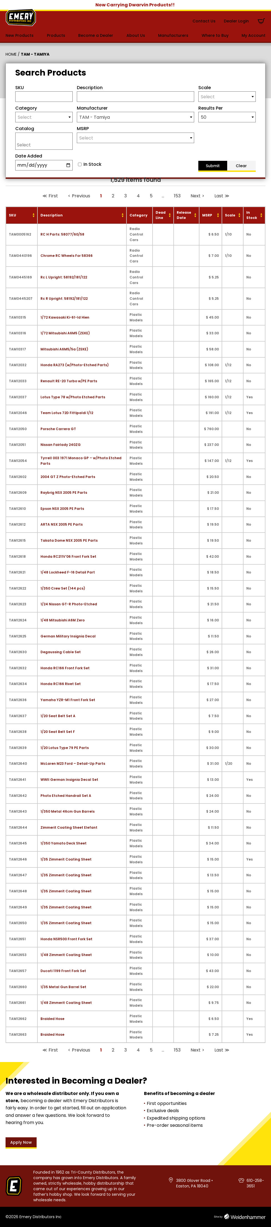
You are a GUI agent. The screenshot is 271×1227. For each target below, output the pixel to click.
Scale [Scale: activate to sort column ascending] (230, 215)
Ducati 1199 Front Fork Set (63, 970)
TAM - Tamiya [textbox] (94, 117)
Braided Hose (52, 1018)
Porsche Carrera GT (58, 429)
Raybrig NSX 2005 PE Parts (63, 492)
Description (90, 87)
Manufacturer (92, 108)
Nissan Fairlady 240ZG (60, 444)
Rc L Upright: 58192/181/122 (63, 277)
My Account (253, 35)
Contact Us (204, 21)
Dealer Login (236, 21)
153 (177, 196)
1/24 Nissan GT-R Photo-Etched (68, 604)
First (53, 196)
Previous (81, 196)
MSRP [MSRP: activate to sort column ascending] (207, 215)
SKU (19, 87)
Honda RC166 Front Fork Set (65, 668)
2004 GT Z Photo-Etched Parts (67, 476)
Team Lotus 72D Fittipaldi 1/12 (66, 412)
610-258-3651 (255, 1183)
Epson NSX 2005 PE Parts (62, 508)
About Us (135, 35)
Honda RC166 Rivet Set (60, 683)
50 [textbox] (203, 117)
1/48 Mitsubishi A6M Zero (62, 620)
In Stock (92, 164)
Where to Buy (215, 35)
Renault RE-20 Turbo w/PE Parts (68, 381)
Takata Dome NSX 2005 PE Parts (69, 540)
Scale (204, 87)
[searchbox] (45, 144)
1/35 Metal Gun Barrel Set (63, 987)
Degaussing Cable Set (60, 652)
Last (218, 196)
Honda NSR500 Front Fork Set (66, 939)
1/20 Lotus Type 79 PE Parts (64, 747)
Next (196, 196)
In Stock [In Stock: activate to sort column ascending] (251, 215)
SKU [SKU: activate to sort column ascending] (12, 215)
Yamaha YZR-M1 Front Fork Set (67, 700)
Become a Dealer (95, 35)
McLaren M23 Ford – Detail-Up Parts (72, 763)
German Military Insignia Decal (68, 636)
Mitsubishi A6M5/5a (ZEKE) (64, 349)
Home (11, 54)
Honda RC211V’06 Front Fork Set (68, 556)
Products (56, 35)
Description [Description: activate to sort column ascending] (51, 215)
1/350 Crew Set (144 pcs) (62, 588)
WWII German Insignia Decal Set (69, 779)
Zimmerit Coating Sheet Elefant (68, 827)
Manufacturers (173, 35)
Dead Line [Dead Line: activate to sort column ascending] (161, 215)
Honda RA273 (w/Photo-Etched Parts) (74, 365)
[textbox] (227, 97)
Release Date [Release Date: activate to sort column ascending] (184, 215)
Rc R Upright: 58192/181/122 (64, 298)
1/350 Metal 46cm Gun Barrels (67, 811)
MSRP (83, 128)
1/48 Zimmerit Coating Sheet (66, 954)
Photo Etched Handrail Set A (65, 795)
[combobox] (227, 96)
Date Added (28, 156)
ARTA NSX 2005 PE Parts (61, 524)
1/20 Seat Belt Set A (57, 716)
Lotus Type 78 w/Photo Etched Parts (72, 397)
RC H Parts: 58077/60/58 (62, 234)
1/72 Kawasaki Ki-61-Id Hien (64, 317)
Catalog (24, 128)
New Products (20, 35)
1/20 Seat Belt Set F (57, 731)
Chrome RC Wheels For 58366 (66, 255)
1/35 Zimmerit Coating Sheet (66, 859)
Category (26, 108)
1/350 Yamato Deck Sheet (63, 843)
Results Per (210, 108)
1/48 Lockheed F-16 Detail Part (67, 572)
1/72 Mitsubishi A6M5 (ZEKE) (65, 333)
